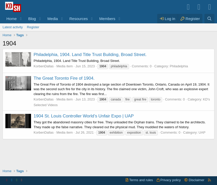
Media (52, 18)
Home (11, 18)
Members (107, 18)
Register (33, 27)
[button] (20, 18)
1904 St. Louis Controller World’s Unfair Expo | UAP (84, 116)
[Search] (209, 18)
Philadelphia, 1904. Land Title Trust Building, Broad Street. (90, 54)
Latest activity (13, 27)
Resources (79, 18)
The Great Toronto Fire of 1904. (64, 78)
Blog (32, 18)
